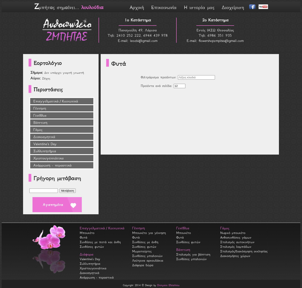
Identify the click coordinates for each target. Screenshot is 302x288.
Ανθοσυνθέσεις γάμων (235, 237)
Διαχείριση (233, 7)
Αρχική (137, 7)
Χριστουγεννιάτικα (48, 158)
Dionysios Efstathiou (168, 285)
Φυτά (83, 237)
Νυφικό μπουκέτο (232, 233)
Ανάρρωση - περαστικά (52, 165)
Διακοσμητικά (44, 136)
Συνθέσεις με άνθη (145, 242)
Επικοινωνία (164, 7)
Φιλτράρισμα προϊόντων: (158, 77)
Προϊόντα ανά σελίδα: (156, 86)
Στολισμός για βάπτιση (193, 254)
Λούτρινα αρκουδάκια (147, 260)
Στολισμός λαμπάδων (235, 247)
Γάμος (37, 129)
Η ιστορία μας (199, 7)
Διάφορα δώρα (142, 265)
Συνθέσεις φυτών (92, 247)
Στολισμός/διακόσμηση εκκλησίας (244, 251)
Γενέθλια (39, 115)
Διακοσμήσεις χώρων (235, 256)
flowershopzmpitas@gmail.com (221, 40)
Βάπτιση (40, 122)
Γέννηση (39, 108)
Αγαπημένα (53, 204)
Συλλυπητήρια (44, 151)
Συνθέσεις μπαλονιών (147, 256)
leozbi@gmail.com (144, 40)
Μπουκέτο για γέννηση (149, 233)
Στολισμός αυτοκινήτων (237, 242)
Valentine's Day (44, 144)
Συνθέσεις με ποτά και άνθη (100, 242)
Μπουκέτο (87, 233)
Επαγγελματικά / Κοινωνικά (55, 101)
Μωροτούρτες (142, 251)
